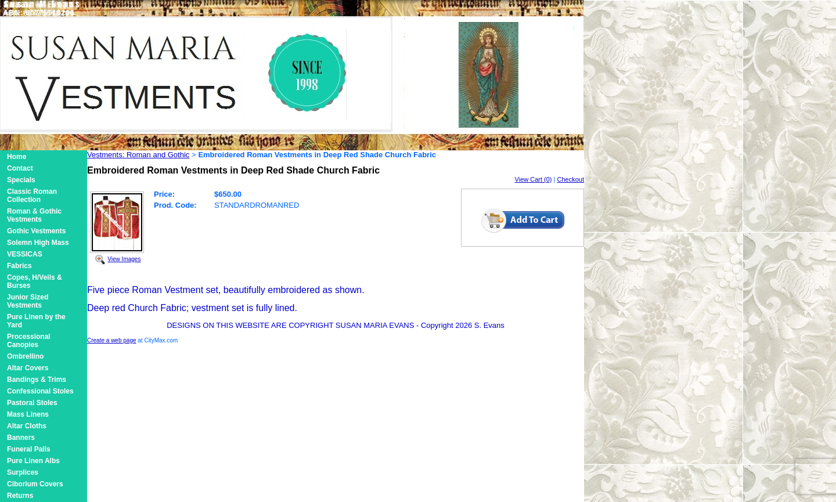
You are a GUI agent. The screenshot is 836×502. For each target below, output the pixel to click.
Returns (20, 496)
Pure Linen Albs (33, 461)
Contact (20, 168)
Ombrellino (25, 356)
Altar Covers (27, 368)
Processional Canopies (29, 341)
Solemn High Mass (38, 243)
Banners (21, 438)
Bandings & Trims (36, 379)
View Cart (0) (533, 179)
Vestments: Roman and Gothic (138, 154)
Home (16, 157)
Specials (21, 180)
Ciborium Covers (35, 484)
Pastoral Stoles (32, 403)
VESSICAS (24, 254)
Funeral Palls (29, 449)
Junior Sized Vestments (27, 301)
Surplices (22, 472)
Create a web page (111, 340)
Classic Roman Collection (32, 195)
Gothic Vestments (36, 231)
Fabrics (19, 266)
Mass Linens (28, 414)
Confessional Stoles (40, 391)
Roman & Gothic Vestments (34, 215)
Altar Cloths (26, 426)
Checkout (570, 179)
